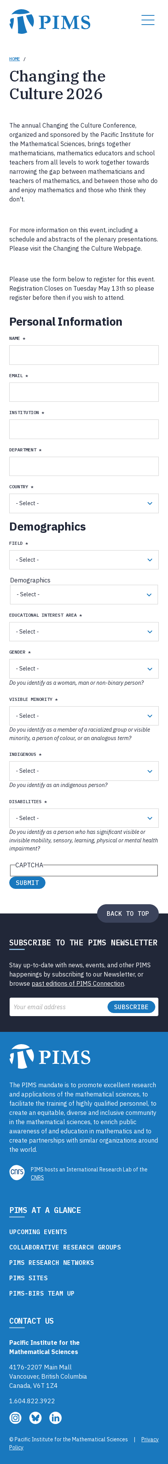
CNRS (37, 1177)
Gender (17, 652)
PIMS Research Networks (51, 1262)
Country (18, 486)
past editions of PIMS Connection (78, 983)
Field (16, 543)
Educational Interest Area (43, 615)
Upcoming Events (38, 1232)
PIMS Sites (28, 1278)
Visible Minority (30, 699)
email (16, 375)
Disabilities (25, 801)
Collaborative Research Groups (65, 1247)
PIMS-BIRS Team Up (42, 1293)
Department (22, 450)
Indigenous (22, 754)
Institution (24, 412)
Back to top (128, 913)
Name (14, 338)
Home (14, 59)
